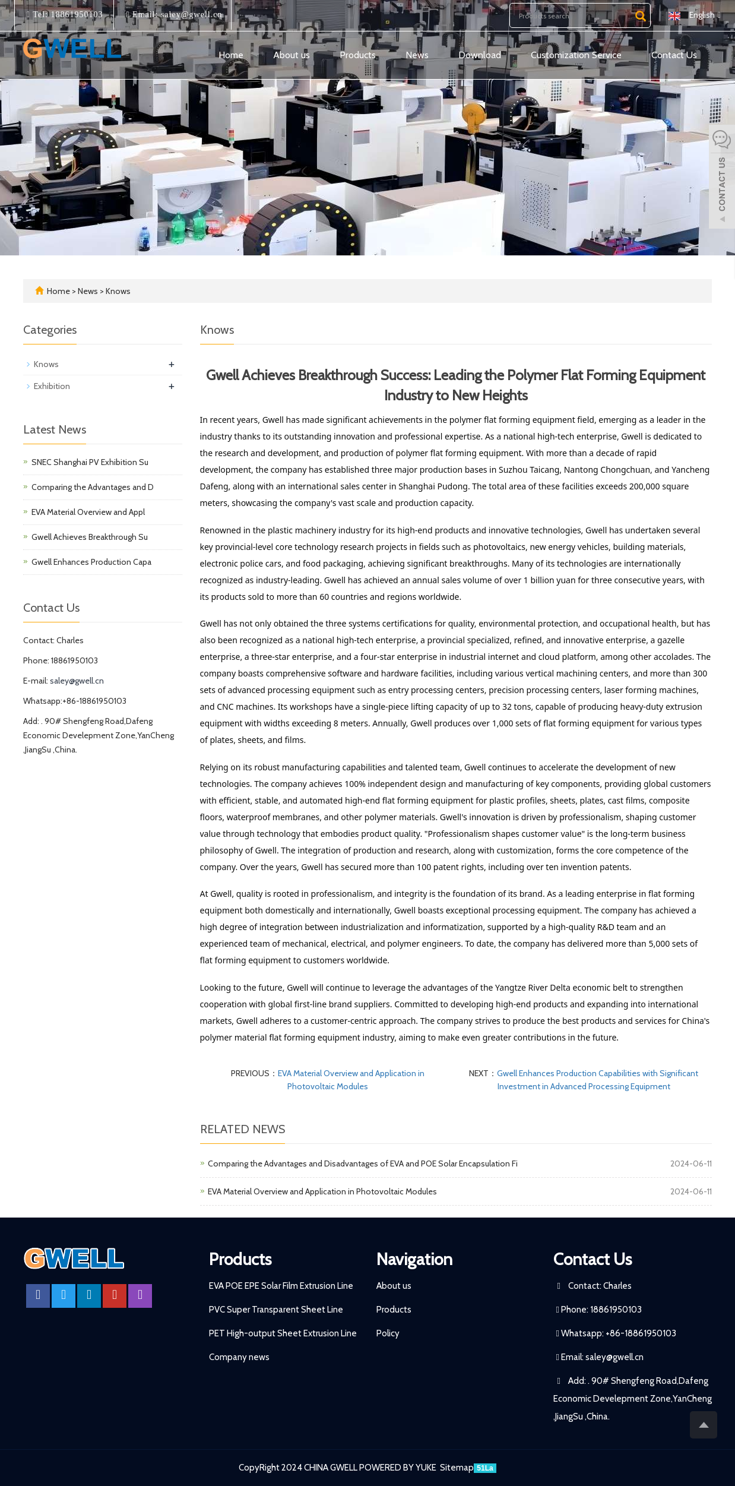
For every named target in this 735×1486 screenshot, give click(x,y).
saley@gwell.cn (190, 14)
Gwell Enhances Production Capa (91, 562)
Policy (388, 1333)
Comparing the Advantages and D (92, 487)
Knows (117, 291)
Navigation (414, 1259)
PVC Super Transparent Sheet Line (276, 1309)
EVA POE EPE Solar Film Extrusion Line (281, 1286)
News (417, 55)
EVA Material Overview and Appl (88, 512)
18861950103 (75, 14)
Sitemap (457, 1467)
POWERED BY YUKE (398, 1467)
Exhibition (52, 386)
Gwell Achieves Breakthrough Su (89, 537)
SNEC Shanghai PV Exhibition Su (89, 462)
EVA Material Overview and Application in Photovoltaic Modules (322, 1191)
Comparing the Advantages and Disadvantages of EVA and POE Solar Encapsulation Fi (363, 1163)
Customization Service (576, 55)
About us (291, 55)
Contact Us (674, 55)
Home (230, 55)
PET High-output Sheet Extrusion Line (283, 1333)
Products (358, 55)
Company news (239, 1357)
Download (479, 55)
